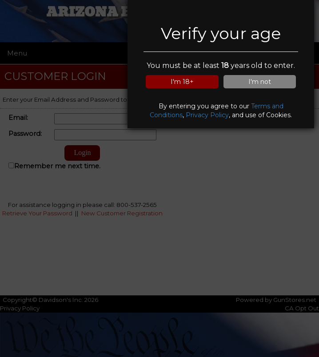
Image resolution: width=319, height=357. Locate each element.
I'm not (259, 82)
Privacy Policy (207, 115)
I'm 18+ (182, 82)
